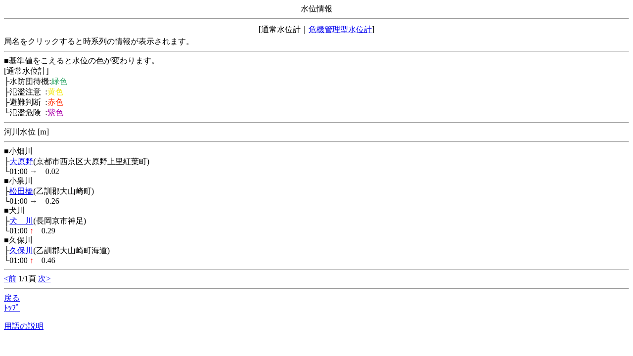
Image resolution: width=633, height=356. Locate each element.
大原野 (21, 161)
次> (44, 278)
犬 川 (21, 221)
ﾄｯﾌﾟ (12, 308)
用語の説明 (24, 326)
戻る (12, 298)
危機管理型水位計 (340, 29)
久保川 (21, 250)
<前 (10, 278)
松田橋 (21, 191)
